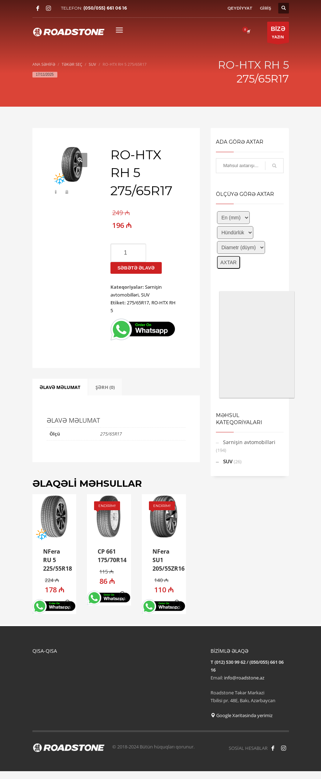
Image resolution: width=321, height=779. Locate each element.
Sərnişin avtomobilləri (249, 442)
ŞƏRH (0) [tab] (105, 387)
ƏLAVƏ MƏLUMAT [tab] (60, 387)
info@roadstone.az (244, 677)
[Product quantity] (128, 253)
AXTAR (229, 262)
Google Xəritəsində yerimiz (242, 715)
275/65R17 (138, 302)
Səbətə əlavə (136, 268)
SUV (145, 295)
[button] (68, 605)
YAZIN (278, 34)
